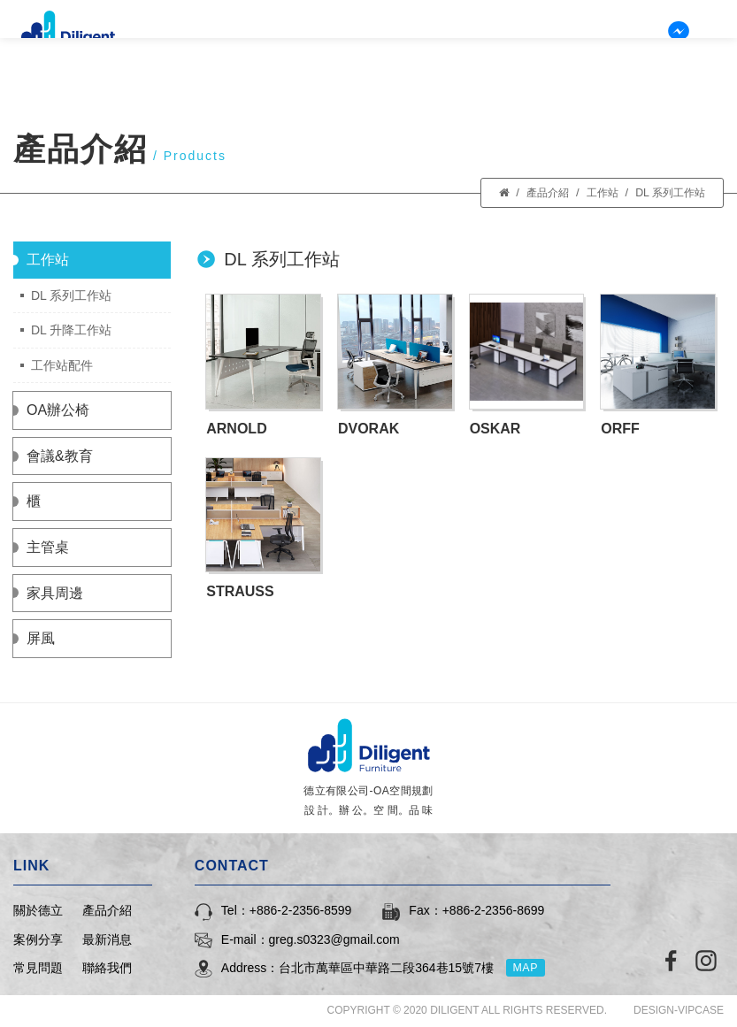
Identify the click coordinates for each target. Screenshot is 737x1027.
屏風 (41, 638)
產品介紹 (354, 49)
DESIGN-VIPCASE (678, 1010)
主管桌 (48, 547)
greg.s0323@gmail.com (334, 939)
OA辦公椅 (58, 410)
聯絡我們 (651, 49)
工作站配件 (62, 365)
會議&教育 (60, 456)
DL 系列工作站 (667, 192)
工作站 (596, 192)
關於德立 (279, 49)
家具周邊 (55, 593)
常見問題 (577, 49)
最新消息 (502, 49)
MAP (529, 967)
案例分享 (428, 49)
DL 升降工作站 (71, 330)
